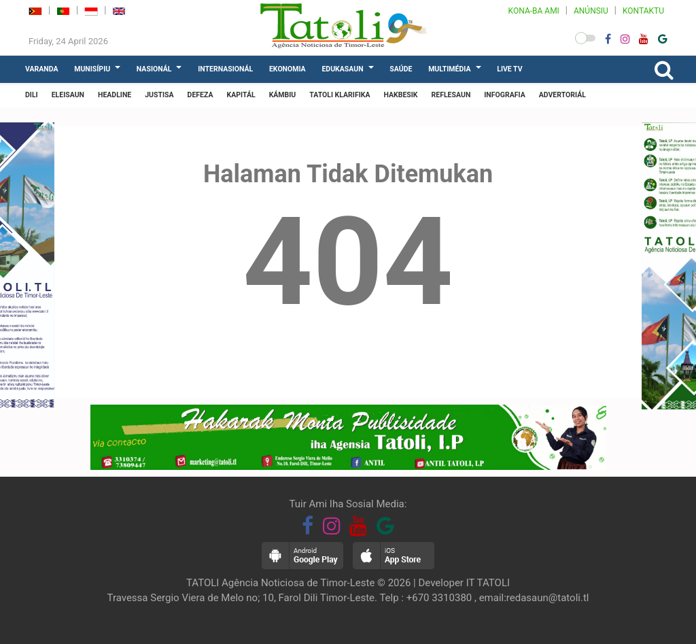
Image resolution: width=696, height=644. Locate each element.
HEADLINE (114, 94)
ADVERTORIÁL (562, 94)
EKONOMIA (287, 69)
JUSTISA (159, 94)
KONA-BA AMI (533, 11)
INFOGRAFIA (504, 94)
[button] (585, 38)
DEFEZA (200, 94)
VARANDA (41, 69)
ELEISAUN (68, 94)
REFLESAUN (451, 94)
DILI (31, 94)
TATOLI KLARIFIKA (339, 94)
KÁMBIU (282, 94)
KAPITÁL (241, 94)
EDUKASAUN (342, 69)
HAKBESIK (400, 94)
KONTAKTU (643, 11)
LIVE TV (509, 69)
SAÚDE (400, 69)
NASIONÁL (154, 69)
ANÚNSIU (591, 11)
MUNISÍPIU (92, 69)
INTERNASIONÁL (225, 69)
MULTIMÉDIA (449, 69)
